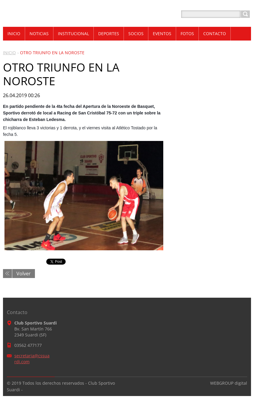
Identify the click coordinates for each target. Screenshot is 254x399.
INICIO (9, 52)
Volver (23, 273)
